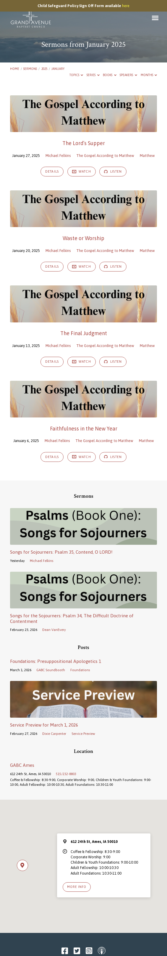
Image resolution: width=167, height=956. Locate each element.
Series (93, 75)
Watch (81, 171)
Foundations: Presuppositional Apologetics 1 (55, 661)
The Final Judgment (83, 333)
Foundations (80, 670)
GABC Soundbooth (50, 670)
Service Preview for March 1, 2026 (44, 724)
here (125, 6)
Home (14, 68)
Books (109, 75)
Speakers (128, 75)
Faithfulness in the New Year (83, 428)
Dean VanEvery (54, 630)
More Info (76, 886)
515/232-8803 (66, 774)
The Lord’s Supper (83, 143)
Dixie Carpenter (54, 733)
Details (52, 171)
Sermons (30, 68)
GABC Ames (22, 765)
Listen (112, 171)
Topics (76, 75)
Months (149, 75)
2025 (44, 68)
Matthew (147, 155)
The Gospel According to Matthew (105, 155)
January (57, 68)
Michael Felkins (58, 155)
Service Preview (83, 733)
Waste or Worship (83, 238)
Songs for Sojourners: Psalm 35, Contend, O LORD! (61, 552)
